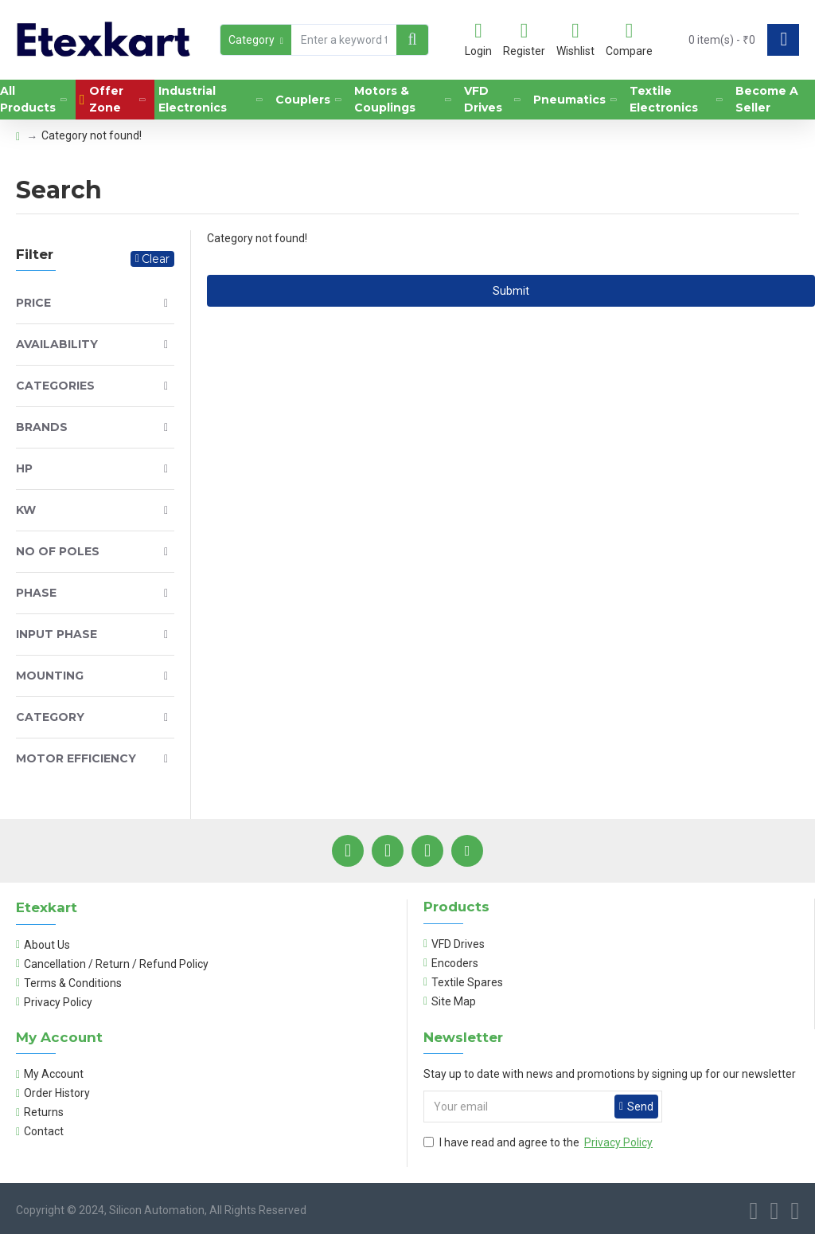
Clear (156, 259)
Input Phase (56, 634)
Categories (55, 385)
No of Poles (57, 551)
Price (33, 303)
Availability (57, 344)
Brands (42, 427)
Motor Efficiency (76, 758)
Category (50, 717)
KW (26, 510)
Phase (36, 593)
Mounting (50, 675)
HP (24, 468)
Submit (511, 290)
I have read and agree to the (539, 1142)
